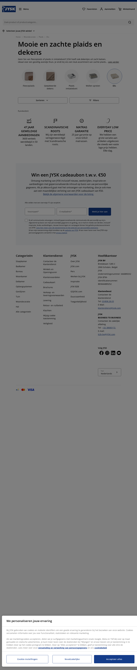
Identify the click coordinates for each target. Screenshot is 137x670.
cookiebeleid (100, 647)
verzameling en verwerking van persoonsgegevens (62, 647)
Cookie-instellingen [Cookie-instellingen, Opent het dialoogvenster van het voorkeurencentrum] (27, 659)
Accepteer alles (114, 659)
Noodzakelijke (72, 659)
